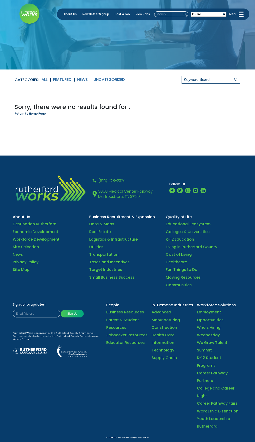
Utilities (96, 247)
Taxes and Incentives (109, 262)
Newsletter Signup (95, 14)
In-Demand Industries (172, 305)
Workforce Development (36, 239)
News (82, 79)
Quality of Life (179, 217)
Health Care (163, 335)
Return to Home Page (30, 114)
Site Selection (26, 247)
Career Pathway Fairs (217, 403)
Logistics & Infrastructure (113, 239)
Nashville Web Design (127, 437)
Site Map (21, 269)
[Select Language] (208, 14)
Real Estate (100, 231)
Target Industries (105, 269)
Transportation (104, 254)
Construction (164, 327)
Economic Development (35, 231)
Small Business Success (112, 277)
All (44, 79)
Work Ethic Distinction (217, 411)
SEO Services (143, 437)
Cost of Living (179, 254)
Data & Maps (101, 224)
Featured (62, 79)
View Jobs (143, 14)
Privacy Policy (25, 262)
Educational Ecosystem (188, 224)
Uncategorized (109, 79)
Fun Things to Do (181, 269)
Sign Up (72, 313)
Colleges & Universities (188, 231)
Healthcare (176, 262)
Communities (179, 285)
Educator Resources (125, 342)
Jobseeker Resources (127, 335)
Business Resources (125, 312)
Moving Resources (183, 277)
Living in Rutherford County (191, 247)
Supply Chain (164, 357)
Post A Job (122, 14)
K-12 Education (180, 239)
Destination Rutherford (34, 224)
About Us (70, 14)
